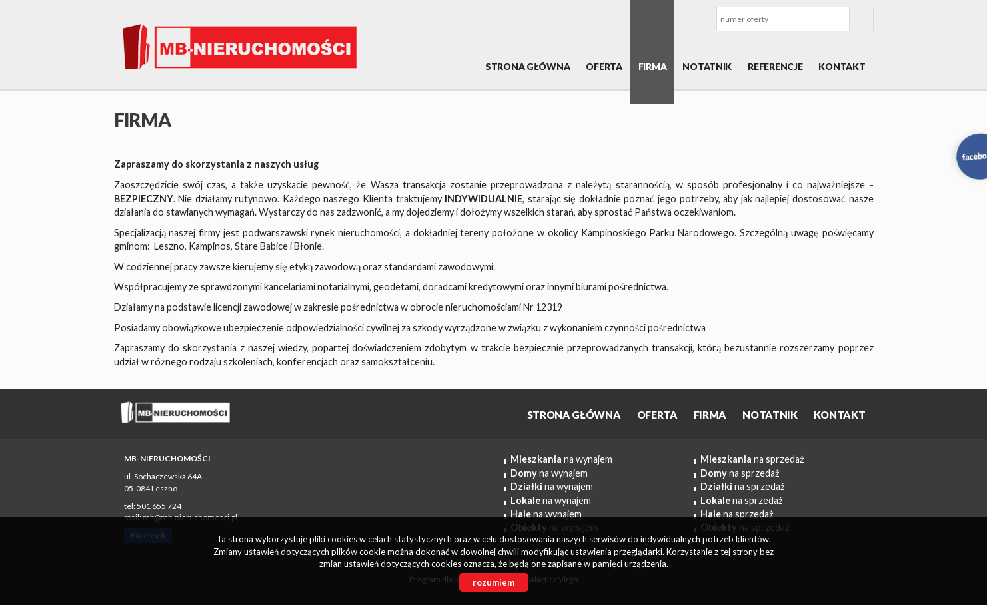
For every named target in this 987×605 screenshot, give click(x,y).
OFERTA (604, 66)
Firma (652, 66)
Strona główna (527, 66)
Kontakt (841, 66)
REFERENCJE (775, 66)
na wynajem (561, 459)
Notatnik (707, 66)
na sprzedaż (752, 459)
